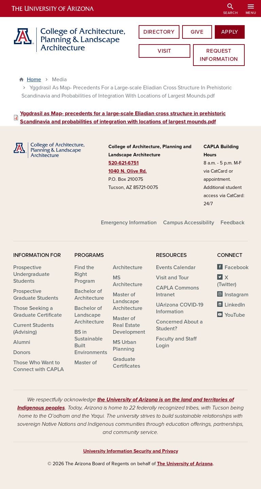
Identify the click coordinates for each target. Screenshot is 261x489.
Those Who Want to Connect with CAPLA (38, 366)
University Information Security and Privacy (130, 451)
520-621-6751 (123, 163)
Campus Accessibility (188, 222)
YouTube (235, 315)
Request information (219, 55)
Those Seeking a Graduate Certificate (37, 311)
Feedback (232, 222)
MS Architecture (127, 281)
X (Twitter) (226, 281)
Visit (164, 51)
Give (197, 32)
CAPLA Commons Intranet (177, 291)
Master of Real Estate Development (129, 325)
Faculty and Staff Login (176, 342)
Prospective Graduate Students (35, 294)
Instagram (236, 294)
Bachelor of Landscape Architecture (89, 315)
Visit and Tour (172, 277)
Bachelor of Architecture (89, 294)
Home (34, 79)
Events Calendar (175, 267)
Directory (159, 32)
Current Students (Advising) (33, 328)
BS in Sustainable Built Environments (90, 342)
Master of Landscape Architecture (127, 301)
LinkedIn (235, 304)
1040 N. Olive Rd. (127, 171)
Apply (229, 32)
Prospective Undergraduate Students (31, 274)
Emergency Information (129, 222)
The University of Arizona (185, 464)
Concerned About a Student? (179, 325)
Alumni (21, 342)
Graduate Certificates (126, 362)
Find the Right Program (84, 274)
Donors (21, 352)
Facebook (236, 267)
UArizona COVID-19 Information (180, 308)
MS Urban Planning (124, 345)
